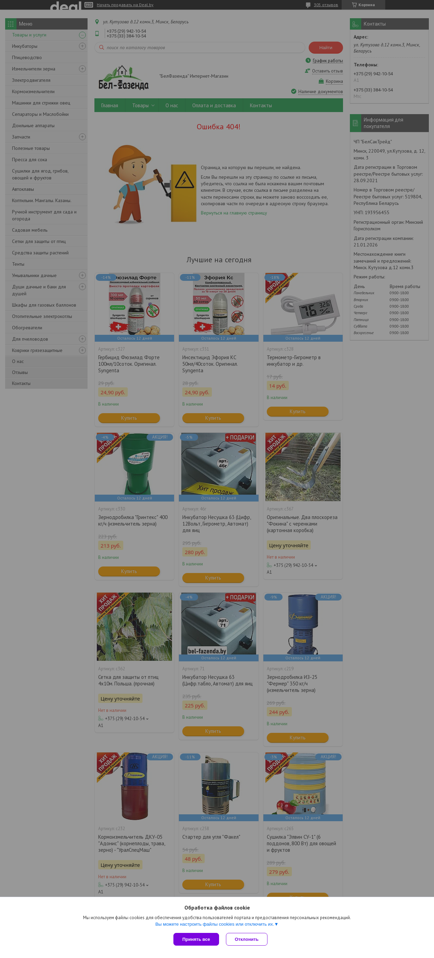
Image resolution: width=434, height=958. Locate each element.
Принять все (196, 939)
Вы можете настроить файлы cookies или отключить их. (214, 924)
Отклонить (247, 939)
